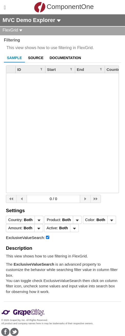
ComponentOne (64, 7)
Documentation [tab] (65, 58)
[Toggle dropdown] (39, 220)
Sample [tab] (14, 58)
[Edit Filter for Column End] (101, 69)
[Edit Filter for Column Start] (71, 69)
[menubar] (24, 220)
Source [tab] (35, 58)
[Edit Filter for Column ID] (41, 69)
